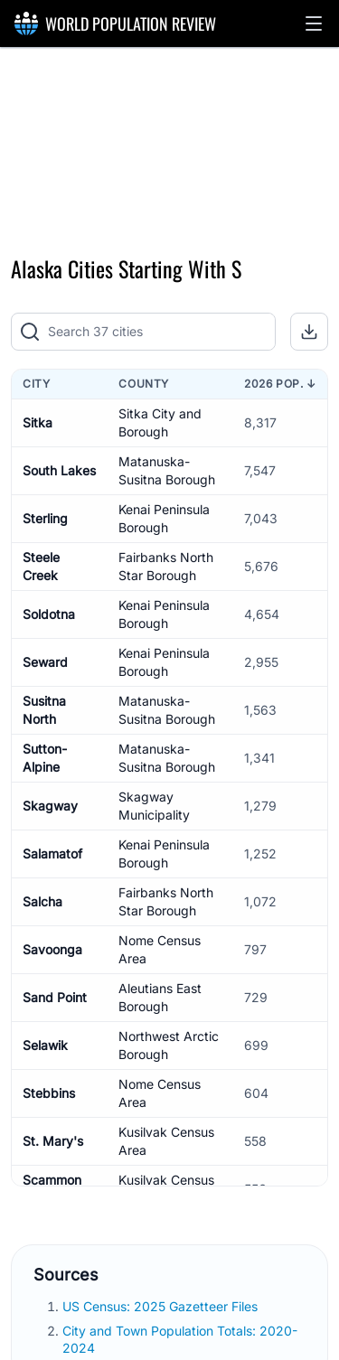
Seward (45, 662)
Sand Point (55, 997)
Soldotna (49, 614)
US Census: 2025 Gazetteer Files (161, 1306)
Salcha (42, 901)
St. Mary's (53, 1141)
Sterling (45, 518)
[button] (314, 23)
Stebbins (49, 1093)
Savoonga (52, 949)
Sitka (37, 422)
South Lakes (59, 470)
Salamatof (52, 853)
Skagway (50, 805)
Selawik (45, 1045)
